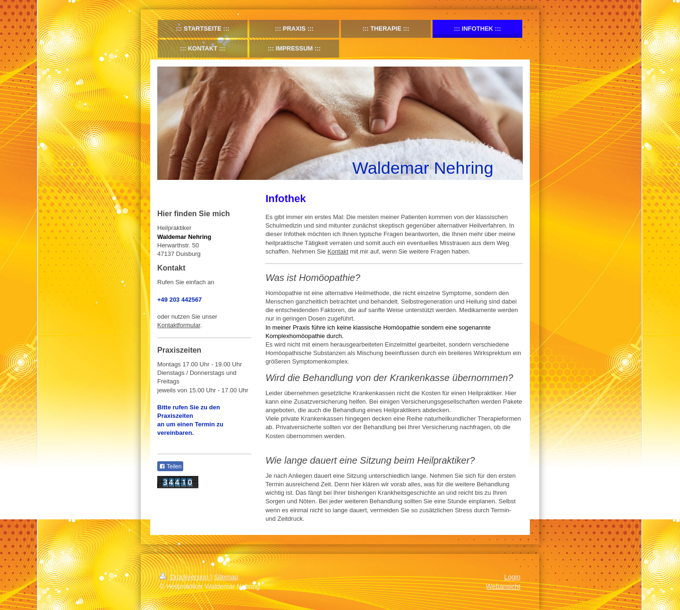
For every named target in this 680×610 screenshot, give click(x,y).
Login (512, 577)
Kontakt (337, 251)
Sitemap (226, 577)
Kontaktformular (178, 325)
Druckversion (185, 577)
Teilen (170, 466)
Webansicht (503, 586)
